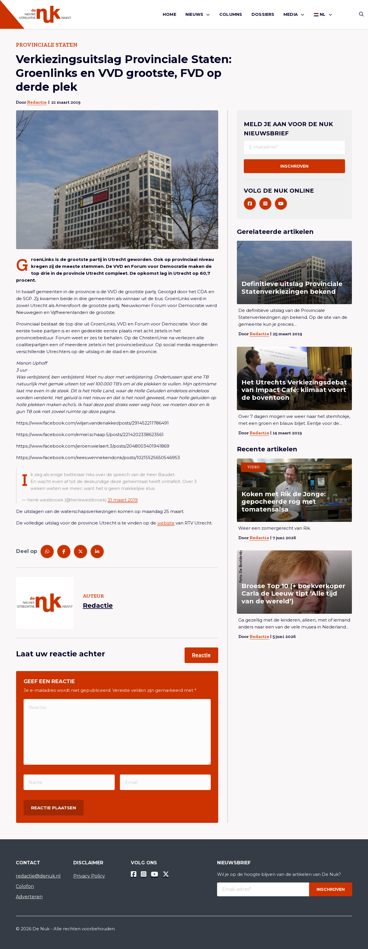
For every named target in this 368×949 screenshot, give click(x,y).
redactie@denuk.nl (38, 876)
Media (290, 14)
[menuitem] (169, 14)
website (166, 523)
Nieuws (194, 14)
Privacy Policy (89, 876)
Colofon (25, 886)
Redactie (37, 102)
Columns (230, 14)
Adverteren (29, 896)
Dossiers (263, 14)
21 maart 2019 (123, 500)
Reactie (201, 655)
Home (169, 14)
